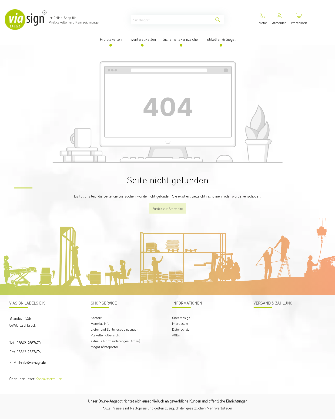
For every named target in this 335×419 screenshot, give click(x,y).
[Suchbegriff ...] (171, 19)
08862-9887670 (28, 342)
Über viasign (181, 317)
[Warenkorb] (299, 20)
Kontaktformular (48, 378)
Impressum (180, 323)
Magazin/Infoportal (104, 347)
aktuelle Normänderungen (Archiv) (115, 341)
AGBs (176, 335)
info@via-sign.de (33, 362)
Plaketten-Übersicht (105, 335)
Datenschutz (181, 329)
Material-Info (100, 323)
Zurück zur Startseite (167, 208)
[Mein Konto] (279, 20)
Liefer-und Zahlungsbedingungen (114, 329)
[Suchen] (217, 19)
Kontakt (96, 317)
